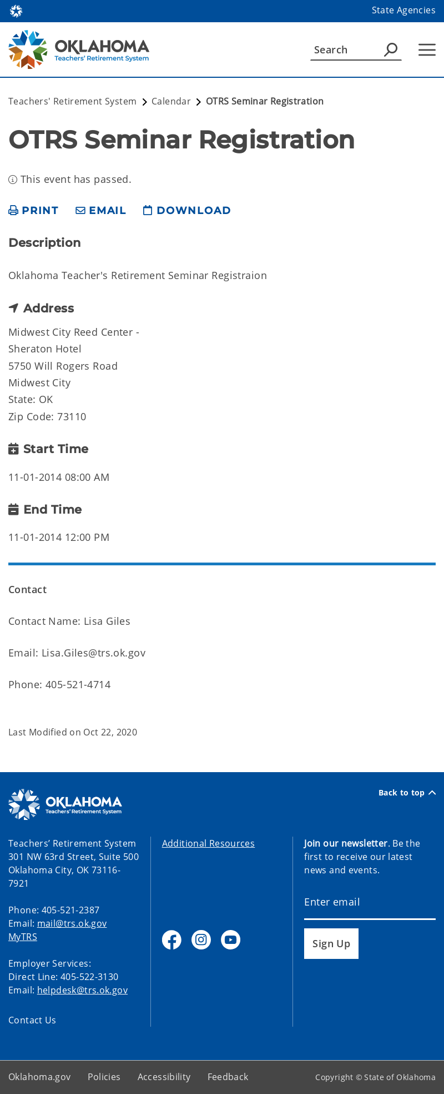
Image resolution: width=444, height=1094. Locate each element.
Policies (104, 1077)
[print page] (33, 211)
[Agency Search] (391, 49)
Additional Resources (208, 843)
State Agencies (404, 10)
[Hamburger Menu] (427, 49)
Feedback (228, 1077)
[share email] (101, 211)
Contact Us (32, 1020)
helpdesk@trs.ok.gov (82, 990)
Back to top (407, 793)
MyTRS (22, 937)
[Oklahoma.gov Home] (16, 10)
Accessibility (164, 1077)
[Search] (356, 49)
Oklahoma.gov (39, 1077)
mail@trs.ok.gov (72, 923)
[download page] (187, 211)
